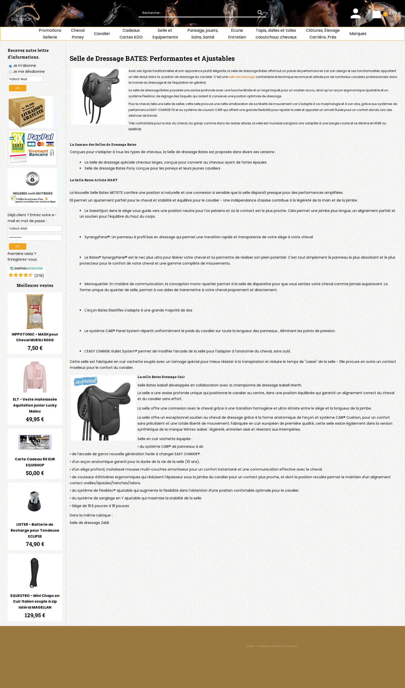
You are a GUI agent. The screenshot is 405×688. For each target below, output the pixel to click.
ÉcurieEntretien (237, 34)
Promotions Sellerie (50, 34)
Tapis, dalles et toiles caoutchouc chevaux (276, 34)
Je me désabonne (29, 71)
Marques (357, 33)
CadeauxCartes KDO (131, 34)
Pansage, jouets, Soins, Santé (202, 34)
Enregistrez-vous (22, 259)
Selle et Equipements (165, 34)
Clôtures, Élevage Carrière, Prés (323, 34)
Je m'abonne (24, 65)
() (39, 275)
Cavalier (102, 33)
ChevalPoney (78, 34)
